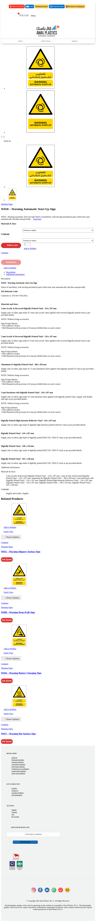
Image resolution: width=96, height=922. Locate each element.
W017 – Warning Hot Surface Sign (18, 733)
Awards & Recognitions (19, 771)
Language (5, 234)
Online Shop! (47, 41)
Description (10, 272)
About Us (14, 758)
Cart (13, 814)
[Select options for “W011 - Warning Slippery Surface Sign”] (11, 537)
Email (29, 6)
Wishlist (14, 810)
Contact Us (15, 790)
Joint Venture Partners (18, 767)
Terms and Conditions (18, 773)
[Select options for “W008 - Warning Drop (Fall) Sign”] (11, 597)
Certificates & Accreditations (20, 769)
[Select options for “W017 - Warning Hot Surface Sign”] (11, 719)
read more (37, 219)
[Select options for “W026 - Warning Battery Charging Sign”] (11, 658)
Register (75, 41)
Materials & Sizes (8, 224)
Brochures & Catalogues (75, 6)
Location (14, 788)
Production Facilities (18, 760)
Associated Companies (18, 764)
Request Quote (41, 6)
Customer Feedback (18, 793)
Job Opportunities (17, 795)
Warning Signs (7, 204)
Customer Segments (18, 762)
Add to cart (11, 245)
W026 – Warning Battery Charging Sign (21, 673)
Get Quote (11, 262)
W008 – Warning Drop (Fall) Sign (18, 612)
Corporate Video (57, 6)
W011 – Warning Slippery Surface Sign (20, 551)
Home (20, 41)
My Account (15, 817)
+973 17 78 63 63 (17, 6)
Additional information (15, 274)
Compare (14, 812)
